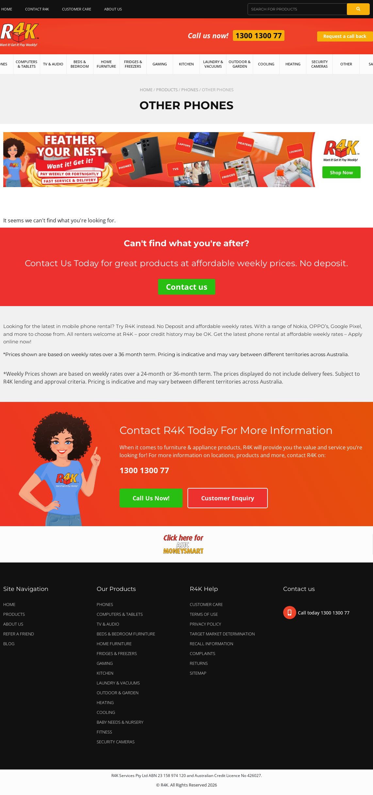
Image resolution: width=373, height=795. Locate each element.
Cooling (266, 63)
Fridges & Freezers (133, 64)
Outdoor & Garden (240, 64)
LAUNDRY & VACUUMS (120, 683)
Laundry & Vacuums (213, 64)
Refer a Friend (18, 634)
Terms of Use (204, 614)
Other (346, 63)
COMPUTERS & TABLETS (121, 614)
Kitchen (186, 63)
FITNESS (104, 732)
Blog (8, 644)
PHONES (189, 90)
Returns (199, 663)
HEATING (105, 702)
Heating (292, 63)
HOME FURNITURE (114, 644)
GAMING (105, 663)
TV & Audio (53, 63)
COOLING (106, 712)
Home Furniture (106, 64)
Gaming (160, 63)
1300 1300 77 (258, 35)
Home (146, 90)
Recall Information (211, 644)
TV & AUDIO (109, 624)
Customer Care (76, 9)
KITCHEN (105, 673)
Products (167, 90)
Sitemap (198, 673)
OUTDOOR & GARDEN (119, 692)
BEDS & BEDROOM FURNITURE (127, 634)
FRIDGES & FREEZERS (117, 653)
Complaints (202, 653)
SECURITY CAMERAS (116, 742)
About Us (114, 9)
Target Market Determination (222, 634)
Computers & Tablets (26, 64)
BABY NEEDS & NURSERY (120, 722)
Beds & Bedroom (80, 64)
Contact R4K (37, 9)
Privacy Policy (205, 624)
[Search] (358, 9)
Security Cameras (319, 64)
